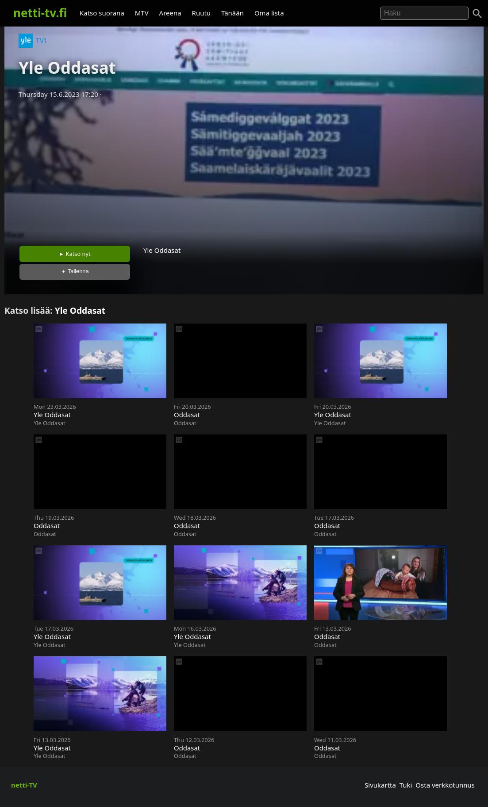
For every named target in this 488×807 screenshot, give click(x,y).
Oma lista (269, 12)
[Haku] (477, 13)
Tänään (232, 12)
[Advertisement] (244, 169)
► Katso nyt (75, 254)
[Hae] (424, 13)
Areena (170, 12)
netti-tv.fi (40, 13)
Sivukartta (380, 784)
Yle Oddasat (80, 310)
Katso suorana (102, 12)
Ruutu (201, 12)
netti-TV (24, 784)
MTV (142, 12)
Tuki (406, 784)
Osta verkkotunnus (445, 784)
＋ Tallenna (75, 271)
